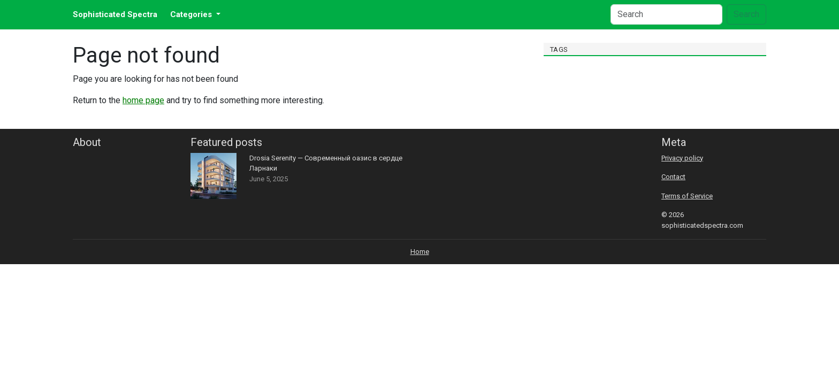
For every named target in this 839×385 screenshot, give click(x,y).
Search (746, 14)
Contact (673, 177)
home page (143, 100)
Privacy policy (682, 158)
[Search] (666, 14)
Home (419, 252)
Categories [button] (192, 14)
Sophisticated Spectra (115, 14)
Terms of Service (687, 196)
